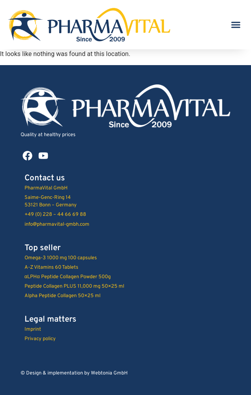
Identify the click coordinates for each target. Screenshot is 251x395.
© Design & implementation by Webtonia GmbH (74, 373)
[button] (235, 24)
